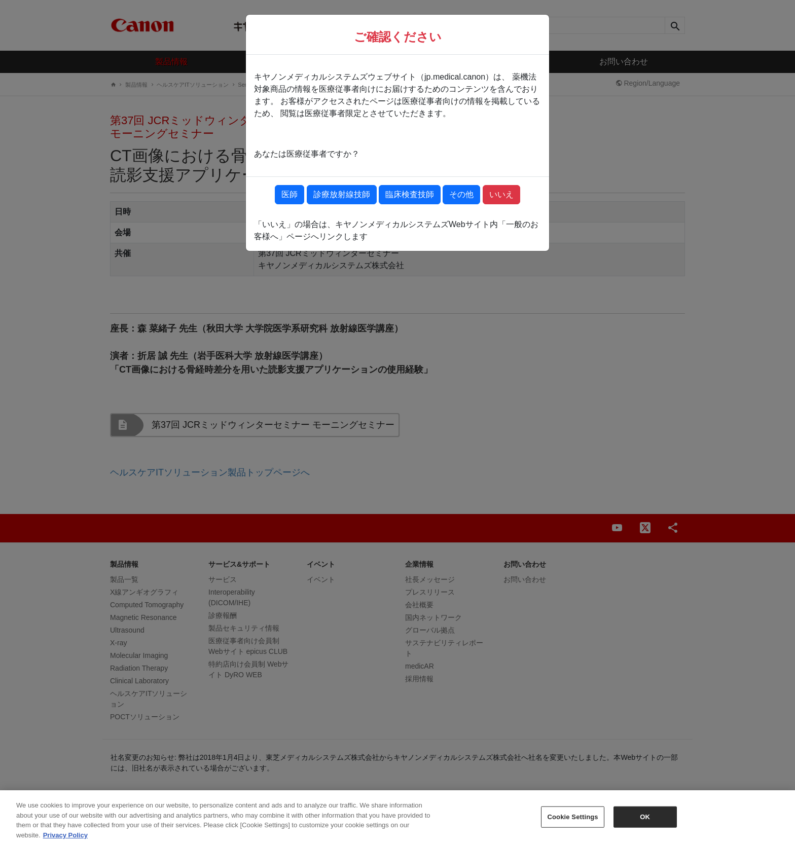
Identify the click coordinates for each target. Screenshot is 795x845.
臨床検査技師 (409, 194)
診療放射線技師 (341, 194)
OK (645, 822)
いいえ (501, 194)
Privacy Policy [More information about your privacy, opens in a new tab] (65, 840)
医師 (289, 194)
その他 (461, 194)
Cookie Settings (573, 822)
